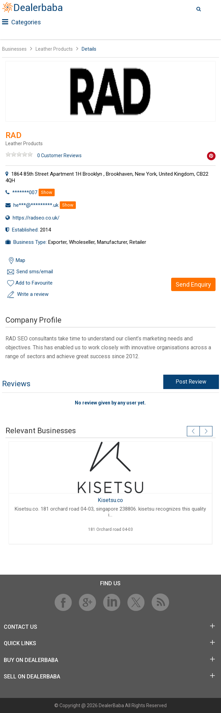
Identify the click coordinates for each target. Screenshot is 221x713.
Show (46, 192)
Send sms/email (34, 271)
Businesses (14, 49)
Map (20, 260)
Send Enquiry (193, 284)
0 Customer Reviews (59, 155)
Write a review (33, 294)
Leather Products (54, 49)
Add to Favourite (34, 283)
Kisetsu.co (110, 500)
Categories (21, 22)
